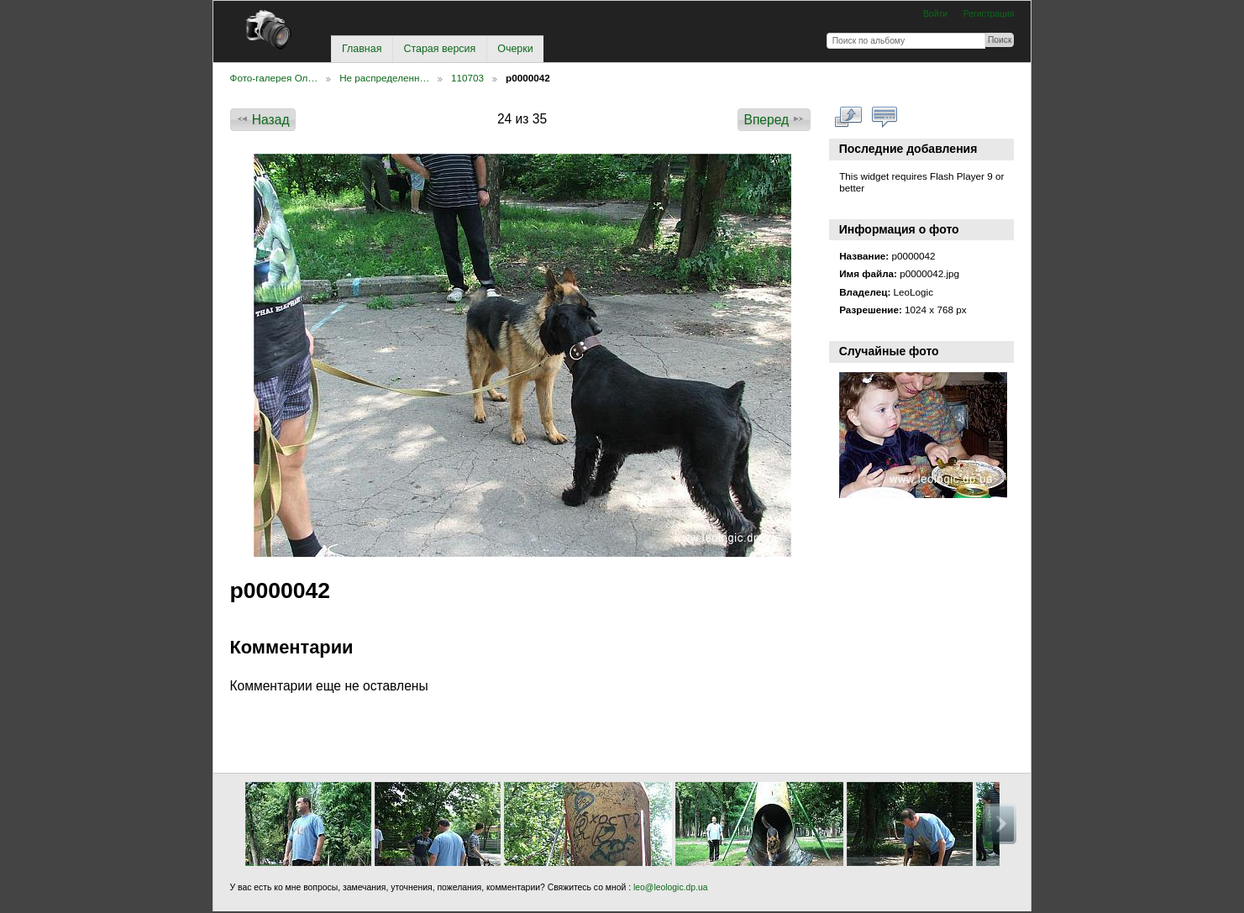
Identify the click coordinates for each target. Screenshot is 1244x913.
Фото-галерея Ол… (274, 77)
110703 (467, 77)
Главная (361, 49)
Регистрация (989, 13)
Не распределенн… (384, 77)
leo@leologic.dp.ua (669, 887)
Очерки (515, 49)
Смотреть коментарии (884, 117)
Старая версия (439, 49)
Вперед (775, 119)
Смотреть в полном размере (848, 117)
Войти (935, 13)
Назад (263, 119)
